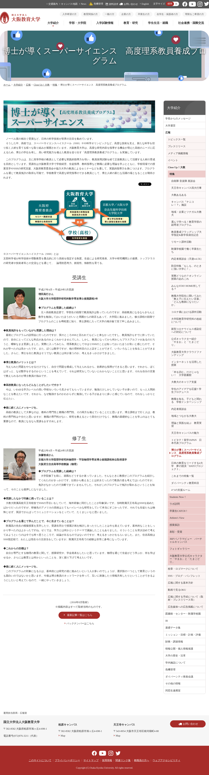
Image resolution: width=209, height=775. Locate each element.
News (83, 4)
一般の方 (109, 14)
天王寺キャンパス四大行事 (186, 188)
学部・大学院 (77, 23)
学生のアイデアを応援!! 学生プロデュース (186, 390)
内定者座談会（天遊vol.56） (187, 258)
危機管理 (96, 4)
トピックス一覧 (177, 139)
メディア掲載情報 (178, 153)
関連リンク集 (123, 760)
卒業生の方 (144, 14)
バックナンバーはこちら (80, 623)
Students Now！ (178, 497)
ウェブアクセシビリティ (166, 760)
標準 (170, 4)
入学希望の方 (69, 14)
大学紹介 (53, 23)
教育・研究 (131, 23)
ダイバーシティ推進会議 (179, 676)
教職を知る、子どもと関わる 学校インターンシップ (186, 400)
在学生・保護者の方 (167, 14)
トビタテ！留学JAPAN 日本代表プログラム (186, 441)
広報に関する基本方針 (180, 582)
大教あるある (178, 195)
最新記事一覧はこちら (79, 615)
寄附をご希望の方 (194, 14)
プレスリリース (177, 146)
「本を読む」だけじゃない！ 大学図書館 (185, 373)
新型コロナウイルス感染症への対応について (186, 330)
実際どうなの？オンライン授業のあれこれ (186, 277)
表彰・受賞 (176, 531)
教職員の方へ (141, 760)
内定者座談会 (178, 409)
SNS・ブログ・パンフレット (184, 576)
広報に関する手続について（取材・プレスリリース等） (185, 598)
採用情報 (107, 760)
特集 (55, 85)
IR (166, 620)
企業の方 (126, 14)
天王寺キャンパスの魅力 (185, 433)
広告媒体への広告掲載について (185, 606)
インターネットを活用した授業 (186, 363)
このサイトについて (40, 760)
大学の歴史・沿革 (175, 655)
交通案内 (53, 4)
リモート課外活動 (181, 242)
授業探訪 (175, 525)
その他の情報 (173, 683)
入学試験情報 (104, 23)
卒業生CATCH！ (179, 511)
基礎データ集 (173, 627)
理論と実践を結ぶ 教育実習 (186, 424)
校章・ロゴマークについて (183, 568)
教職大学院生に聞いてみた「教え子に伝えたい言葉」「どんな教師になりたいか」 (186, 300)
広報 (28, 85)
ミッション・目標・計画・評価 (183, 634)
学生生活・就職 (158, 23)
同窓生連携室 (173, 690)
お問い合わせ (129, 4)
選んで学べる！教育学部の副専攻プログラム (186, 223)
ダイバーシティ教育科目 (185, 483)
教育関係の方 (91, 14)
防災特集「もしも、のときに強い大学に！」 (186, 267)
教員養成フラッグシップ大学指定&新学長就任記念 (186, 233)
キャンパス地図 (69, 4)
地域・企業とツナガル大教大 (186, 213)
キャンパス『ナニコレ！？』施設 (182, 203)
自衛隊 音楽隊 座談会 (183, 181)
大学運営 (170, 125)
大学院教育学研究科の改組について (186, 320)
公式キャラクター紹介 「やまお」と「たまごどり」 (185, 342)
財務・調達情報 (174, 641)
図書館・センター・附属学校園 (183, 613)
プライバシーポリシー (67, 760)
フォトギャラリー (180, 548)
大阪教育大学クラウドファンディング (186, 353)
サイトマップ (91, 760)
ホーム (6, 85)
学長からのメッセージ (178, 118)
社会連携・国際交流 (191, 23)
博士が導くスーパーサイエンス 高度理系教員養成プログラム (186, 453)
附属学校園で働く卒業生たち (186, 250)
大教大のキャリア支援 (184, 382)
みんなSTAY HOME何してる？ (186, 287)
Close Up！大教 (42, 85)
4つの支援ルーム (180, 490)
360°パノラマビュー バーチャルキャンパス (186, 540)
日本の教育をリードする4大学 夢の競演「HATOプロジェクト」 (187, 466)
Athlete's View (177, 517)
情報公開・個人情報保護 (179, 648)
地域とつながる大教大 (184, 416)
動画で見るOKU (177, 589)
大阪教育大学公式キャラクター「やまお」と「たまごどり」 (186, 559)
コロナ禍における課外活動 (186, 312)
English (145, 4)
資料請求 (112, 4)
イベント (173, 160)
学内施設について (175, 662)
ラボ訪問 (175, 504)
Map (63, 735)
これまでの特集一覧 (182, 476)
